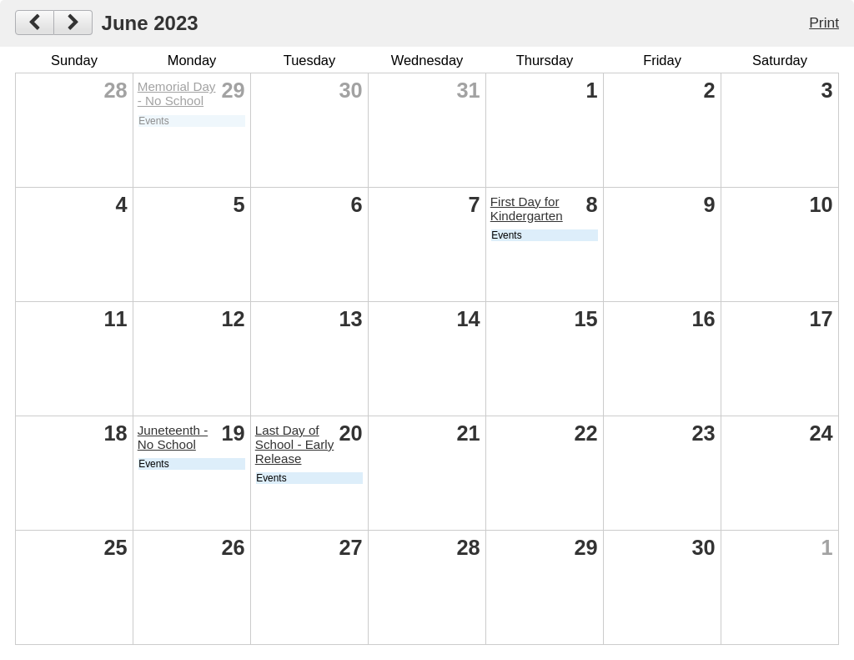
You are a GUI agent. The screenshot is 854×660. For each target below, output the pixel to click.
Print (824, 22)
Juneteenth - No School (173, 437)
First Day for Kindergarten (526, 208)
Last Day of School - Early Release (294, 444)
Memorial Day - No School (177, 93)
